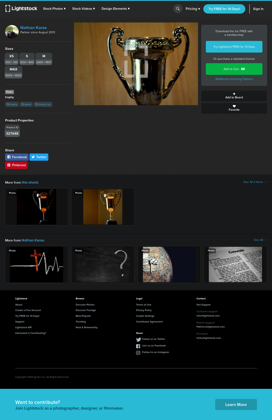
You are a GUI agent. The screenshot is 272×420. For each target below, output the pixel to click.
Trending (81, 321)
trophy (12, 104)
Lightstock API (23, 326)
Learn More (236, 403)
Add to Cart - (234, 69)
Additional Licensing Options (234, 79)
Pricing (193, 9)
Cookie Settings (145, 315)
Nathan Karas (33, 27)
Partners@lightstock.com (211, 326)
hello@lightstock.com (209, 337)
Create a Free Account (28, 309)
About (18, 304)
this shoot (29, 182)
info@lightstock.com (208, 315)
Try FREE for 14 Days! (224, 8)
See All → (260, 239)
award (26, 104)
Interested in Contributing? (30, 332)
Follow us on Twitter (153, 338)
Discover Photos (85, 304)
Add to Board (234, 96)
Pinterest (16, 165)
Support (19, 321)
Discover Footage (86, 309)
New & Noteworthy (87, 326)
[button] (55, 9)
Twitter (39, 157)
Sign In (258, 8)
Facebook (17, 157)
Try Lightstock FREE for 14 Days (234, 47)
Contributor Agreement (149, 321)
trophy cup (43, 104)
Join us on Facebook (154, 345)
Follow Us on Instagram (155, 351)
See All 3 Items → (255, 182)
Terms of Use (143, 304)
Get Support (204, 304)
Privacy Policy (144, 309)
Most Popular (83, 315)
